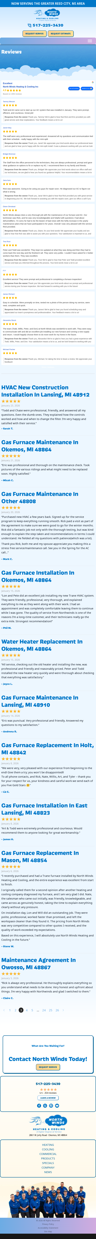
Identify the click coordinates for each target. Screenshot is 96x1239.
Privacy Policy (48, 1224)
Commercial (48, 1154)
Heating (48, 1145)
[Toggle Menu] (90, 41)
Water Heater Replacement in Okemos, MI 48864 (42, 644)
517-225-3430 (48, 25)
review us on (86, 88)
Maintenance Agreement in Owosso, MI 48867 (38, 963)
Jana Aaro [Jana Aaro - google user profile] (7, 180)
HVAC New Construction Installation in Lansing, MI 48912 (45, 390)
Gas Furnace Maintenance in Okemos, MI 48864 (39, 445)
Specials (48, 1163)
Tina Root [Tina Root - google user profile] (6, 242)
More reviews (48, 367)
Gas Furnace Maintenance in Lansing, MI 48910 (39, 700)
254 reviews (51, 1092)
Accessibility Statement (48, 1228)
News (48, 1172)
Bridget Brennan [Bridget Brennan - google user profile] (9, 154)
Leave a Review (48, 1097)
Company (48, 1167)
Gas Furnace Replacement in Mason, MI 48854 (40, 856)
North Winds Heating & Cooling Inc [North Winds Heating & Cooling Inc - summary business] (20, 87)
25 (50, 1010)
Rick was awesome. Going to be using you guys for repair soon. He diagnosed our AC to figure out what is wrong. (46, 190)
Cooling (48, 1149)
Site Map (48, 1231)
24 (44, 1010)
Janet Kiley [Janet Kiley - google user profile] (7, 128)
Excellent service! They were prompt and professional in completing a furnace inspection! (42, 279)
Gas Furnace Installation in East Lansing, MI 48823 (44, 808)
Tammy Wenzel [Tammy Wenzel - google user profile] (9, 102)
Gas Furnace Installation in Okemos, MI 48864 (37, 575)
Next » (63, 1010)
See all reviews (74, 88)
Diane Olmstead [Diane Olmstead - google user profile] (9, 206)
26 (57, 1010)
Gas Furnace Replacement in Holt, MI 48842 (47, 748)
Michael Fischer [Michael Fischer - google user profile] (9, 349)
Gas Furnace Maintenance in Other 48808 (39, 497)
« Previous (3, 1010)
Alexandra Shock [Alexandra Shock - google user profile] (9, 320)
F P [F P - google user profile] (4, 271)
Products (48, 1158)
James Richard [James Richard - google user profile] (9, 294)
